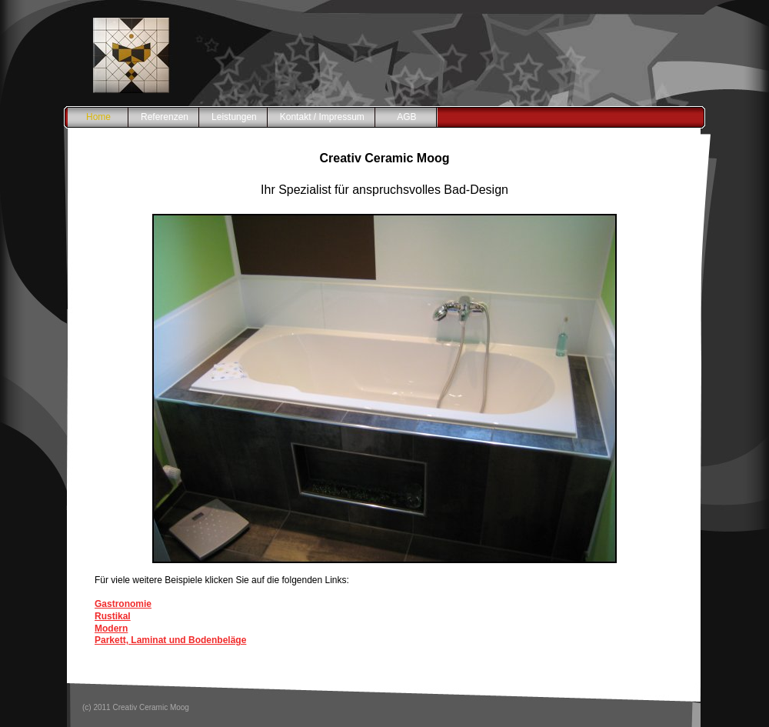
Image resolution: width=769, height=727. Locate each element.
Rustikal (113, 616)
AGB (406, 117)
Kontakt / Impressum (322, 117)
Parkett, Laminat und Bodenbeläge (170, 640)
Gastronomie (123, 604)
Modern (111, 628)
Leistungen (234, 117)
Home (98, 117)
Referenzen (164, 117)
